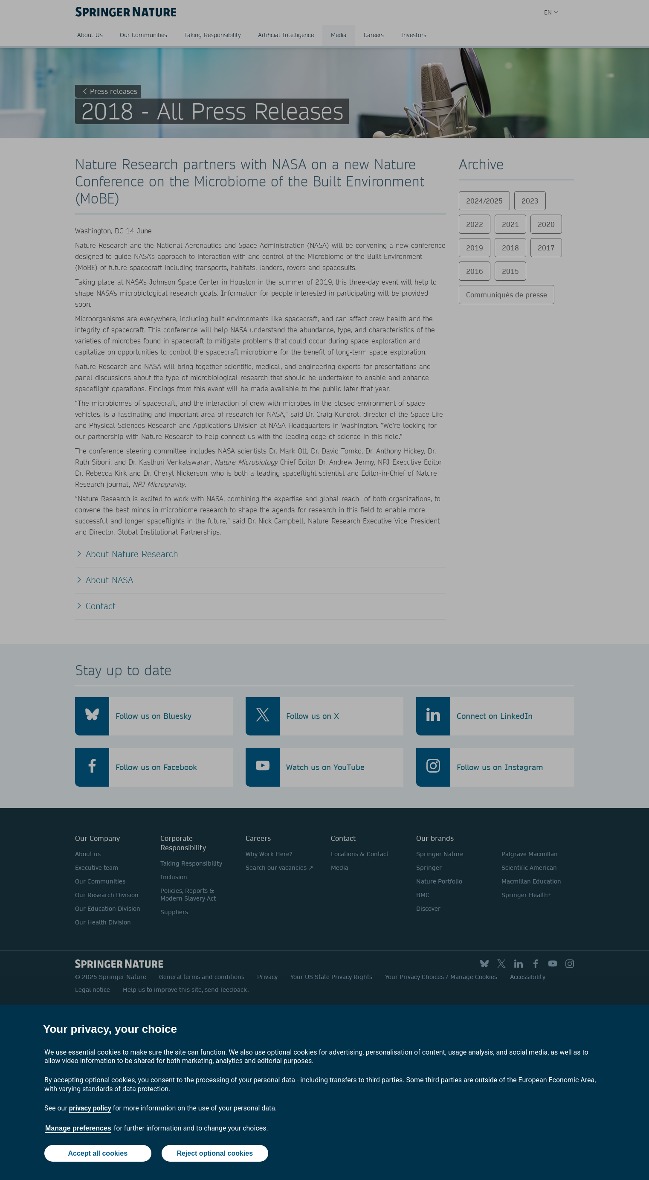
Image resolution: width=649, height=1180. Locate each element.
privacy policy (90, 1108)
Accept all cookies (97, 1153)
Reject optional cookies (215, 1153)
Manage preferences (78, 1128)
